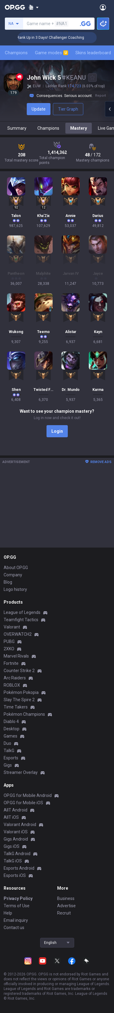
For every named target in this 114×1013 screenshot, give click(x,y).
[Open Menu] (103, 7)
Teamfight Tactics (21, 619)
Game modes (51, 52)
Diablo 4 (11, 721)
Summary (16, 128)
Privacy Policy (18, 898)
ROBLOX (12, 685)
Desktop (11, 728)
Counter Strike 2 (19, 670)
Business (65, 898)
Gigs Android (16, 839)
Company (13, 574)
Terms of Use (16, 905)
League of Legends (22, 612)
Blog (8, 582)
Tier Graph (68, 109)
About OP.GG (16, 567)
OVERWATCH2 (18, 634)
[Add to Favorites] (92, 77)
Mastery (78, 128)
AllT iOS (11, 817)
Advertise (66, 905)
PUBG (9, 641)
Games (10, 736)
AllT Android (15, 810)
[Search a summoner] (85, 24)
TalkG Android (17, 853)
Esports (11, 757)
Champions (16, 52)
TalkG (9, 750)
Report (100, 96)
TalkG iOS (13, 860)
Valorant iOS (16, 831)
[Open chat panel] (109, 109)
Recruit (64, 913)
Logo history (15, 589)
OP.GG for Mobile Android (28, 795)
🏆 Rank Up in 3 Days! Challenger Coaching (54, 37)
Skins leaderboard (93, 52)
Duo (7, 743)
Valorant (12, 627)
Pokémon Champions (24, 714)
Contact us (14, 927)
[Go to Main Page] (15, 7)
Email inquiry (16, 920)
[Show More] (33, 7)
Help (8, 913)
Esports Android (19, 868)
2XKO (9, 648)
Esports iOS (15, 875)
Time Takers (16, 707)
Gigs (8, 765)
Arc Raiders (15, 677)
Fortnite (11, 663)
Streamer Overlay (21, 772)
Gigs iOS (11, 846)
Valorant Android (20, 824)
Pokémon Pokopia (21, 692)
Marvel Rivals (16, 656)
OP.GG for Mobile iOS (23, 802)
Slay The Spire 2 (19, 699)
